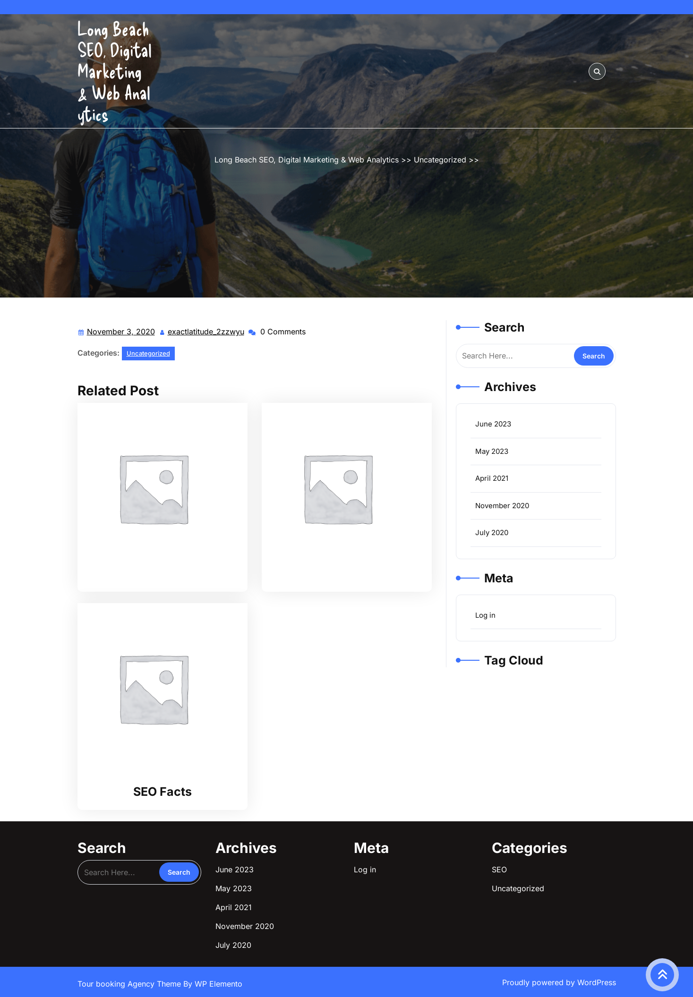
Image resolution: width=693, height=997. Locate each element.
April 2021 (491, 478)
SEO (499, 869)
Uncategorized (440, 159)
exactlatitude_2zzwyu (206, 331)
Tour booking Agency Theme (130, 983)
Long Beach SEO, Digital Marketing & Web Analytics (114, 71)
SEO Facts (162, 791)
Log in (485, 615)
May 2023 (491, 451)
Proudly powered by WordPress (559, 982)
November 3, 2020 (121, 331)
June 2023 (493, 423)
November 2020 (502, 505)
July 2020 (491, 532)
